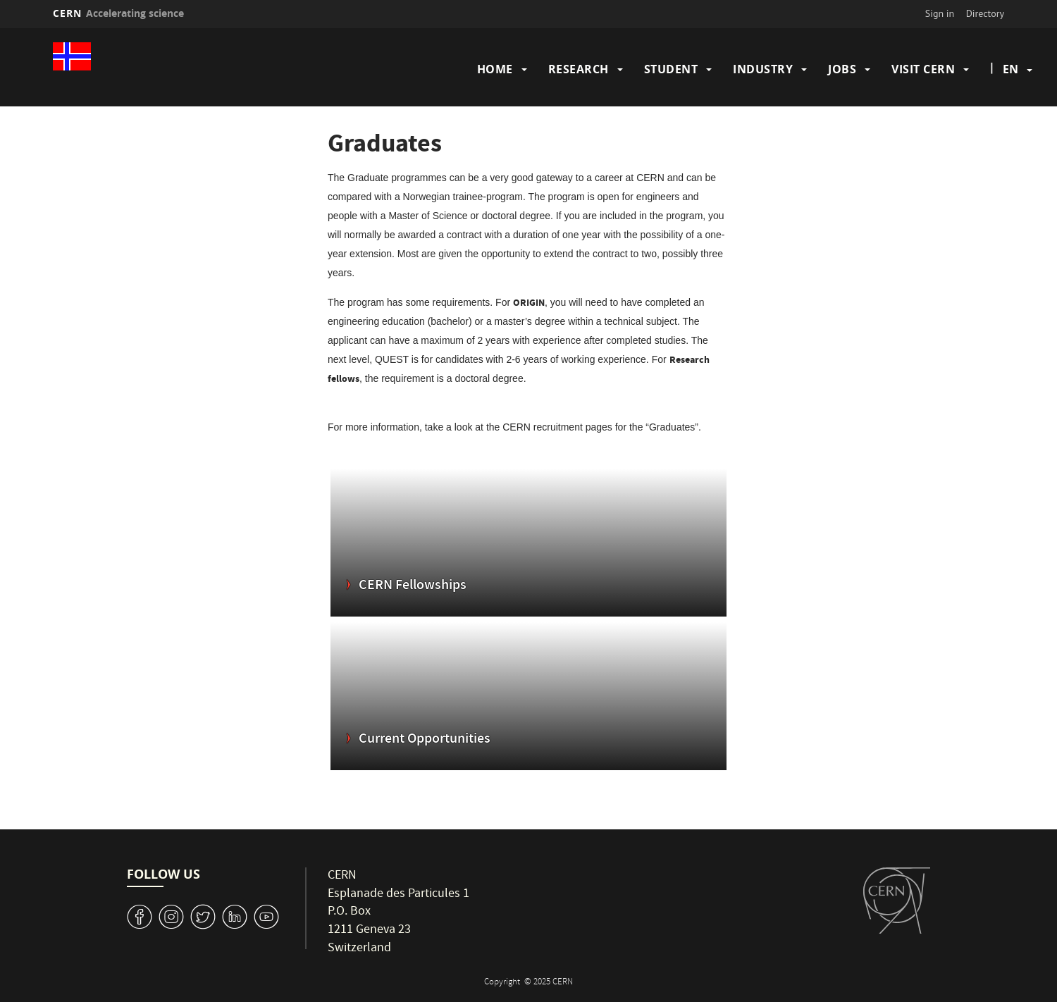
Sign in (940, 13)
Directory (985, 13)
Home (495, 69)
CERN (118, 13)
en (1010, 69)
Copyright (503, 982)
